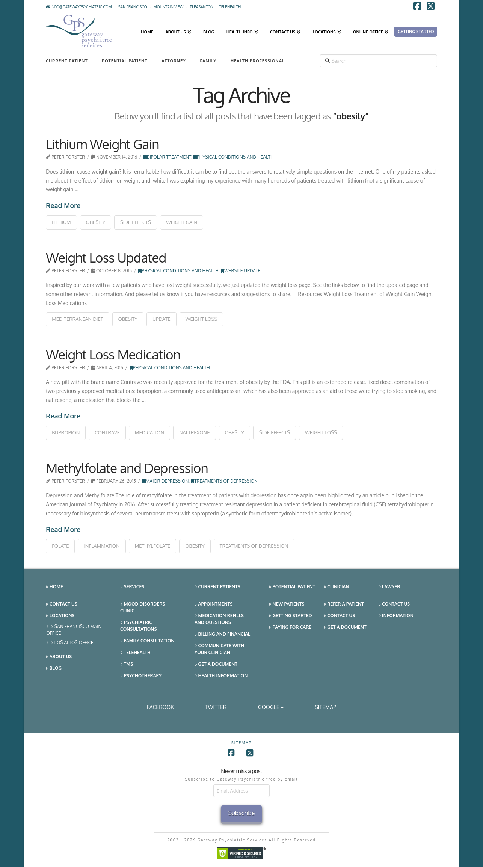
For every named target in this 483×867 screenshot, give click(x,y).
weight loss (201, 319)
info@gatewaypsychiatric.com (79, 7)
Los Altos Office (72, 643)
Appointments (213, 604)
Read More (63, 205)
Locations (60, 616)
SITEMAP (325, 707)
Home (54, 587)
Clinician (336, 587)
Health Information (221, 676)
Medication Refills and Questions (219, 619)
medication (149, 432)
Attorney (174, 60)
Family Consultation (147, 641)
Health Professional (258, 60)
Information (396, 616)
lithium (61, 222)
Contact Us (61, 604)
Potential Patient (124, 60)
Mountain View (169, 7)
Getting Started (290, 616)
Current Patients (217, 587)
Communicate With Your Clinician (219, 649)
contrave (107, 432)
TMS (126, 664)
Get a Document (216, 664)
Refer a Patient (344, 604)
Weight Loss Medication (113, 354)
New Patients (287, 604)
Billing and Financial (222, 634)
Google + (271, 707)
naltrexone (194, 432)
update (161, 319)
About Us (59, 657)
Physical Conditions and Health (233, 157)
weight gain (181, 222)
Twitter (215, 707)
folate (60, 546)
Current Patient (67, 60)
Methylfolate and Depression (127, 467)
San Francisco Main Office (73, 630)
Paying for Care (290, 627)
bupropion (66, 432)
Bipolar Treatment (167, 157)
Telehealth (135, 652)
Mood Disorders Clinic (142, 607)
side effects (135, 222)
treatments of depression (254, 546)
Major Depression (165, 481)
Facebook (160, 707)
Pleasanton (202, 7)
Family (208, 60)
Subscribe (241, 813)
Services (132, 587)
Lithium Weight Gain (102, 144)
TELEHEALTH (230, 7)
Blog (54, 668)
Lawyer (389, 587)
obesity (96, 222)
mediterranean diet (77, 319)
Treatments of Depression (224, 481)
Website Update (240, 270)
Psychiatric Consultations (138, 625)
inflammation (101, 546)
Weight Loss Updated (106, 257)
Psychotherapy (141, 676)
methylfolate (153, 546)
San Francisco (132, 7)
